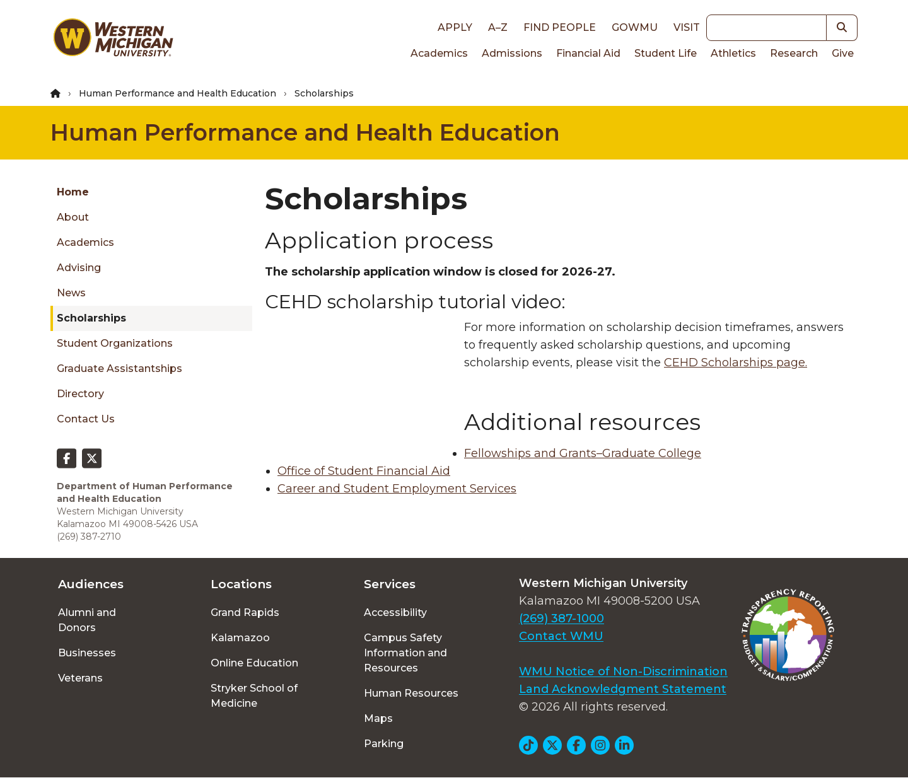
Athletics (733, 53)
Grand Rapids (245, 612)
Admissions (512, 53)
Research (794, 53)
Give (843, 53)
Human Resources (411, 693)
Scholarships (91, 318)
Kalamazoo (240, 638)
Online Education (254, 663)
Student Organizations (115, 343)
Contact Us (86, 419)
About (73, 217)
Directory (80, 394)
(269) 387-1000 (561, 618)
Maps (378, 718)
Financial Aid (588, 53)
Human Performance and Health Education (177, 93)
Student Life (665, 53)
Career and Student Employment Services (396, 489)
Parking (384, 744)
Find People (559, 27)
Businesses (87, 653)
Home (73, 192)
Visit (686, 27)
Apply (455, 27)
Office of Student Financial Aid (363, 471)
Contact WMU (561, 636)
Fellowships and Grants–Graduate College (582, 453)
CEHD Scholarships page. (735, 362)
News (71, 293)
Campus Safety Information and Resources (405, 653)
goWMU (635, 27)
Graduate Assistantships (119, 368)
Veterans (80, 678)
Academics (439, 53)
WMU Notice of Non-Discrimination (623, 671)
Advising (79, 268)
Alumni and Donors (87, 620)
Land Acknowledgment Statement (622, 689)
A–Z (498, 27)
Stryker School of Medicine (254, 695)
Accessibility (395, 612)
